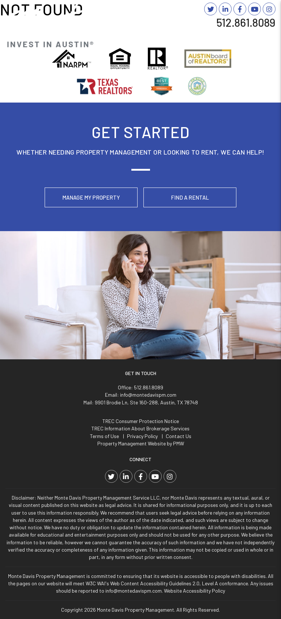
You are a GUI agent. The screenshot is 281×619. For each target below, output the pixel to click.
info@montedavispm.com (148, 395)
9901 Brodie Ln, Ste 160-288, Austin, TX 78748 (146, 402)
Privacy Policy (142, 436)
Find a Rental (190, 197)
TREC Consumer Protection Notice (140, 421)
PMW (178, 443)
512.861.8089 (246, 22)
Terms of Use (104, 436)
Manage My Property (91, 197)
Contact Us (178, 436)
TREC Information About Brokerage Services (140, 428)
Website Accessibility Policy (194, 591)
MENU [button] (264, 34)
